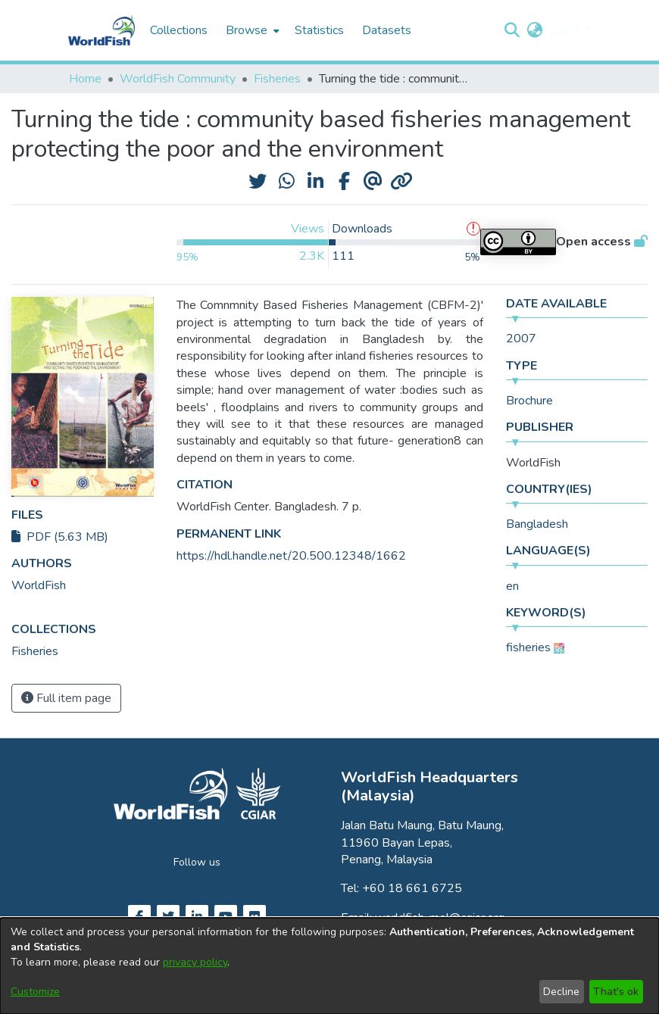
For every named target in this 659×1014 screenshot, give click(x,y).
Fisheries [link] (277, 78)
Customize (35, 991)
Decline (561, 991)
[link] (34, 651)
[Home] (101, 30)
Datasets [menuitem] (386, 30)
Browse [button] (246, 30)
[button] (511, 30)
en (512, 586)
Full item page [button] (66, 698)
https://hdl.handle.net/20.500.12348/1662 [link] (291, 556)
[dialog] (329, 966)
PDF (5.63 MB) (59, 537)
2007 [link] (521, 338)
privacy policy (195, 962)
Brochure (529, 400)
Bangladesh (537, 524)
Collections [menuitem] (179, 30)
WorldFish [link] (38, 585)
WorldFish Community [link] (178, 78)
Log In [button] (566, 30)
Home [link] (85, 78)
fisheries (528, 647)
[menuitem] (251, 30)
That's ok (616, 991)
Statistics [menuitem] (319, 30)
